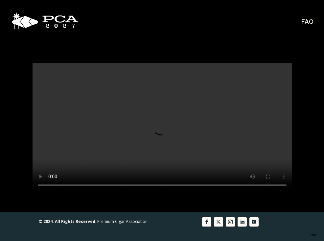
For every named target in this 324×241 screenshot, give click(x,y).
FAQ (307, 22)
